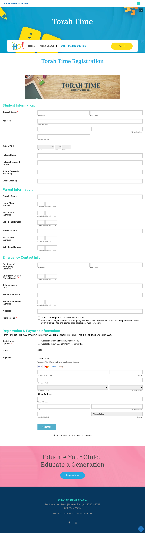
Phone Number (50, 207)
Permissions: (10, 318)
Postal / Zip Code (43, 140)
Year (63, 150)
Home (31, 46)
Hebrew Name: (9, 155)
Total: (5, 350)
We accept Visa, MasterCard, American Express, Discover (58, 362)
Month (39, 150)
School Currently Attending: (11, 172)
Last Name (94, 116)
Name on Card (42, 383)
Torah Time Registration (72, 46)
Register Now (72, 475)
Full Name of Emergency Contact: (8, 266)
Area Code (41, 207)
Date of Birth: (10, 146)
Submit (47, 427)
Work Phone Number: (8, 213)
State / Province (137, 132)
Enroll (122, 46)
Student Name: (10, 112)
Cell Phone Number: (12, 222)
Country (140, 417)
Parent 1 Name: (10, 196)
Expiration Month (43, 391)
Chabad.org (67, 513)
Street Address (42, 124)
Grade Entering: (10, 181)
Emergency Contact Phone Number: (12, 277)
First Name (41, 116)
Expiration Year (137, 391)
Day (56, 150)
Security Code (138, 375)
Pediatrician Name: (12, 294)
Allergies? (7, 311)
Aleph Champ (47, 46)
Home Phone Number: (9, 204)
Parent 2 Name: (10, 230)
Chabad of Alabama (16, 3)
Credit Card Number (44, 375)
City (38, 132)
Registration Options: (8, 342)
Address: (7, 121)
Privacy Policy (86, 513)
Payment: (7, 357)
